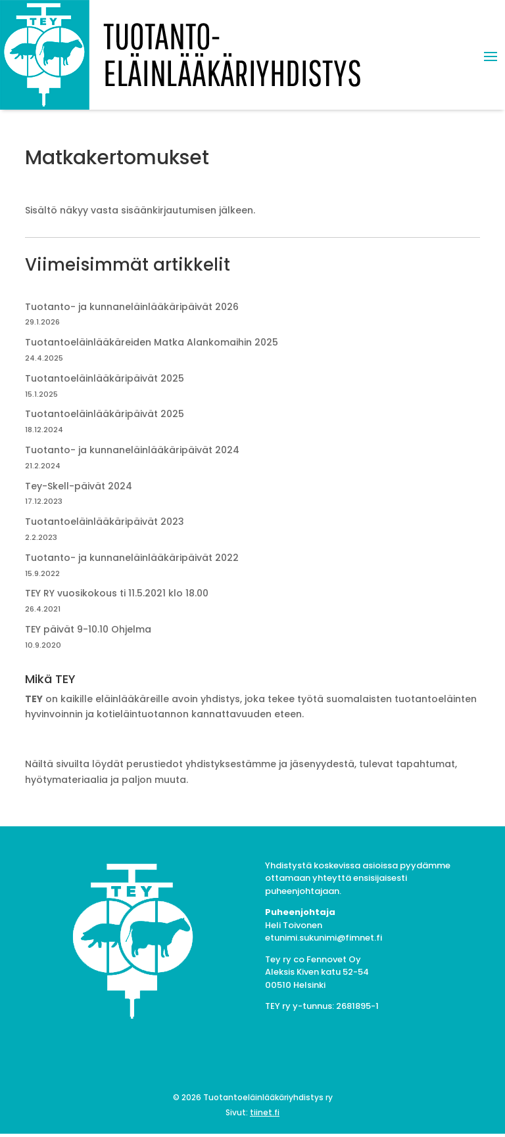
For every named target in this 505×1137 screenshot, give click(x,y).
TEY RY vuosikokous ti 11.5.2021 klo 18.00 (116, 593)
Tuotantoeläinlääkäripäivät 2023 (104, 521)
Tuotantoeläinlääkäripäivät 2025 (104, 378)
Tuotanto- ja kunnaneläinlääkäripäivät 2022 (132, 557)
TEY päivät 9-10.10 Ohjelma (88, 629)
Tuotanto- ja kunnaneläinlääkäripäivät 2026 (132, 306)
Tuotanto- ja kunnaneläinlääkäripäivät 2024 (132, 450)
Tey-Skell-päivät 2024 (78, 486)
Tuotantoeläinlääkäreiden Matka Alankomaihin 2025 (151, 342)
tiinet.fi (264, 1112)
